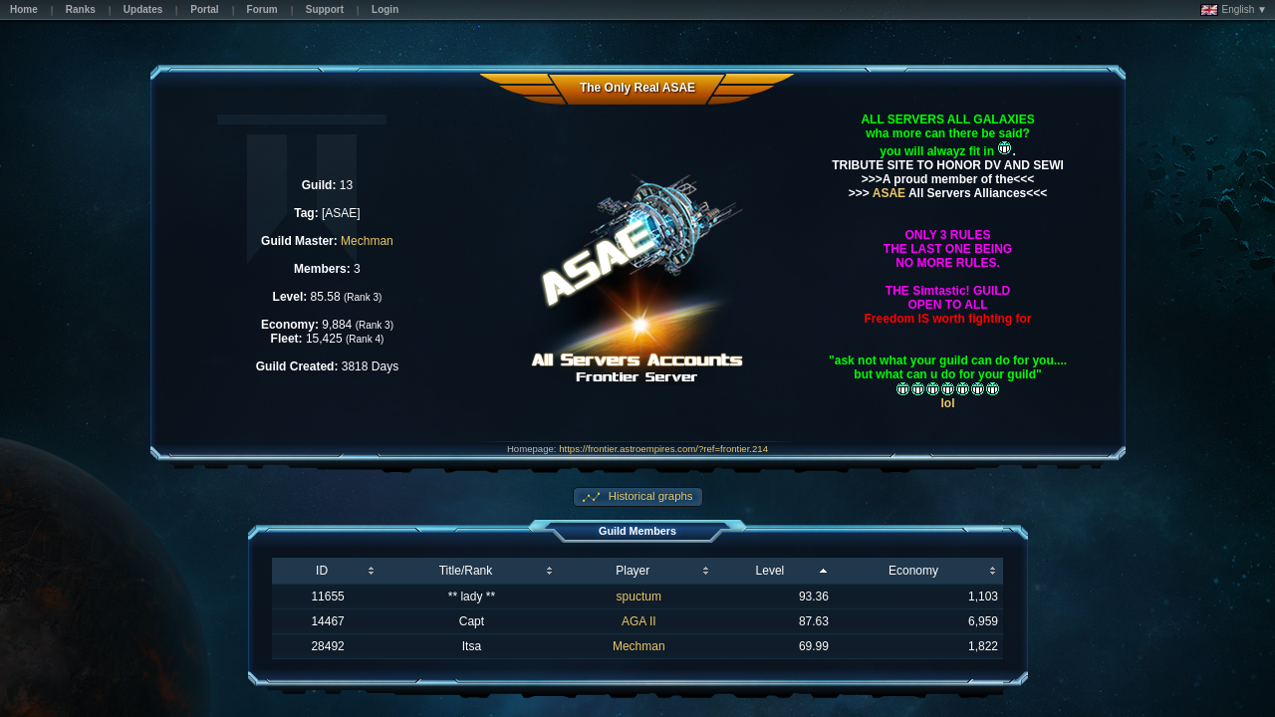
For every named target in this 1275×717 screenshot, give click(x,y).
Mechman (367, 241)
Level (770, 571)
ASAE (887, 193)
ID (322, 571)
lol (948, 403)
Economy (913, 571)
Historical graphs (649, 496)
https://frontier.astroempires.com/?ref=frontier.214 (663, 448)
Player (632, 571)
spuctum (639, 596)
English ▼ (1233, 10)
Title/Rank (466, 571)
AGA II (639, 621)
